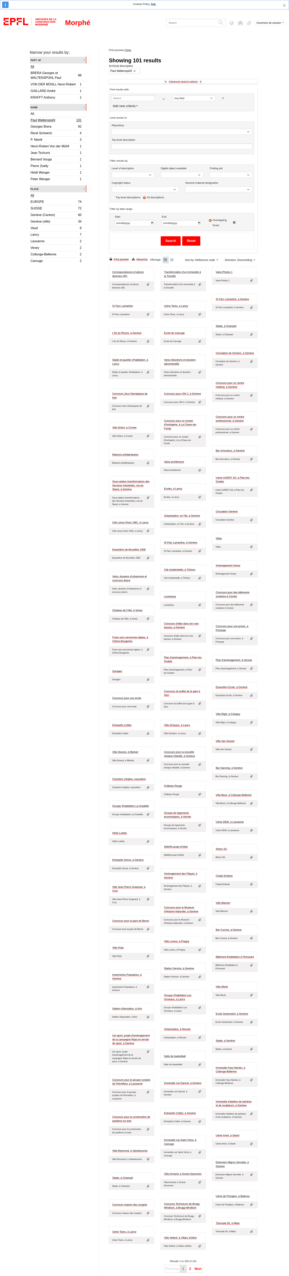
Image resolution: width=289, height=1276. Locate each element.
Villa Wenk (222, 986)
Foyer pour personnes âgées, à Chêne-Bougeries (130, 639)
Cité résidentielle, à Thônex (179, 569)
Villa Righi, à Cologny (228, 713)
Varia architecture (174, 461)
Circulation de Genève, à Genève (235, 353)
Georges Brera (56, 127)
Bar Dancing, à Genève (229, 767)
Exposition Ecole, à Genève (231, 687)
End (164, 216)
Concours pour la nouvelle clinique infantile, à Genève (179, 753)
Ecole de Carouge (174, 332)
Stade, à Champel (226, 325)
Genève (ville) (56, 222)
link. (153, 4)
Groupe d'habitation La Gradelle (130, 805)
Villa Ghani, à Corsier (124, 427)
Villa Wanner (223, 902)
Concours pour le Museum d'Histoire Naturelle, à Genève (181, 909)
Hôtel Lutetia (119, 832)
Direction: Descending (239, 260)
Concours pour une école (126, 698)
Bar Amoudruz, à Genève (230, 450)
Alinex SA (221, 848)
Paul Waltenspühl (56, 120)
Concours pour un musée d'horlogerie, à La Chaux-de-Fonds (180, 424)
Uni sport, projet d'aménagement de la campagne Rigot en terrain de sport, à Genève (131, 1039)
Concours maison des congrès (129, 1204)
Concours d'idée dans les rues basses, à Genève (181, 625)
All (32, 66)
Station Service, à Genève (179, 968)
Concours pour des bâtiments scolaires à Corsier (232, 594)
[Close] (284, 5)
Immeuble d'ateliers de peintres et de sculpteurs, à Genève (233, 1103)
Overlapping (220, 220)
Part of (36, 60)
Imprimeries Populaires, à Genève (126, 976)
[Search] (191, 23)
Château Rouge (173, 785)
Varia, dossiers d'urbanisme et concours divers (129, 578)
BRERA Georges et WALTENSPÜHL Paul (56, 75)
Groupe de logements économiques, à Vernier (177, 814)
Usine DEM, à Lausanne (230, 821)
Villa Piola (118, 947)
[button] (240, 23)
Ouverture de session (269, 22)
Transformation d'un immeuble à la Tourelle (182, 274)
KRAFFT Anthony (56, 98)
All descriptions (155, 197)
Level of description (123, 168)
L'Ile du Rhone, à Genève (126, 332)
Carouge (56, 261)
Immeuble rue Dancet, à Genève (182, 1083)
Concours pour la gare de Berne (130, 920)
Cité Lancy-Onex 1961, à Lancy (130, 522)
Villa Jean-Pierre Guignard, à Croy (128, 888)
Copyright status (121, 182)
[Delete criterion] (223, 98)
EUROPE (56, 202)
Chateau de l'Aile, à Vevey (127, 610)
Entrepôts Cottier (122, 725)
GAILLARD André (56, 91)
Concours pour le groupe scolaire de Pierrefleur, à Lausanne (131, 1081)
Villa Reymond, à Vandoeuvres (129, 1150)
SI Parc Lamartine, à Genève (232, 299)
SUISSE (56, 209)
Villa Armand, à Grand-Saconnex (182, 1173)
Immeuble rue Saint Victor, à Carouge (180, 1141)
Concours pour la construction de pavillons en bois (131, 1118)
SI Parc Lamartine (122, 305)
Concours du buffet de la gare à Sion (182, 693)
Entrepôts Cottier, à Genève (180, 1113)
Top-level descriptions (128, 197)
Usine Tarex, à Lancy (176, 305)
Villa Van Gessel (225, 741)
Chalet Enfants (224, 875)
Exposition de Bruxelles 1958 (129, 549)
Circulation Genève (227, 511)
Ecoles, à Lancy (173, 488)
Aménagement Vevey (228, 565)
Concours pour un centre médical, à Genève (230, 384)
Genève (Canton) (56, 215)
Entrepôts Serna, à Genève (128, 859)
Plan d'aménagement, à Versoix (234, 660)
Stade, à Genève (225, 1040)
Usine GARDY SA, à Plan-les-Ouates (233, 479)
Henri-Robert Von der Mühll (56, 147)
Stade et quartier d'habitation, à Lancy (130, 361)
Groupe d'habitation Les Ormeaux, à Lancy (177, 997)
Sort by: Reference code (200, 260)
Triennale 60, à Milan (228, 1223)
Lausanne (56, 242)
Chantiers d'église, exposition (129, 779)
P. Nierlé (56, 140)
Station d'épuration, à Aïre (127, 1008)
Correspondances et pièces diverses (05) (128, 274)
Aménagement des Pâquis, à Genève (180, 875)
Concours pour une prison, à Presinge (232, 628)
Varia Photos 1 (224, 272)
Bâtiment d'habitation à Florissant (235, 956)
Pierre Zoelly (56, 166)
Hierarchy (139, 259)
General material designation (201, 182)
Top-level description (123, 139)
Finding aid (216, 168)
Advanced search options (183, 81)
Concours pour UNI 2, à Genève (182, 393)
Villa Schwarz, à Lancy (177, 725)
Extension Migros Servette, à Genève (232, 1164)
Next (198, 1268)
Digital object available (173, 168)
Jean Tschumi (56, 153)
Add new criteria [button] (124, 106)
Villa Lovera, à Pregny (176, 941)
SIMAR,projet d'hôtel (176, 846)
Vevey (56, 248)
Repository (118, 125)
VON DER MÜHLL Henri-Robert (56, 85)
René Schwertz (56, 134)
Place (35, 189)
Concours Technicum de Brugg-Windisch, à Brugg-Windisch (182, 1205)
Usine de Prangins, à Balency (233, 1196)
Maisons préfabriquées (125, 454)
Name (34, 107)
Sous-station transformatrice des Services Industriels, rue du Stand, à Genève (130, 485)
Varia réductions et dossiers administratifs (180, 361)
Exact (216, 225)
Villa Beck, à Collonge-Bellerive (233, 794)
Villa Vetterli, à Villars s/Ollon (180, 1237)
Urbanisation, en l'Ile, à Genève (182, 515)
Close (128, 50)
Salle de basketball (175, 1056)
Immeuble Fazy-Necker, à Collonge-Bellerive (230, 1069)
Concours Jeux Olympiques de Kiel (129, 395)
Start (117, 216)
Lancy (56, 235)
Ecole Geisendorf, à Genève (232, 1013)
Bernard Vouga (56, 160)
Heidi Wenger (56, 173)
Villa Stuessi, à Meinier (125, 751)
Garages (117, 671)
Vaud (56, 229)
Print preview (119, 259)
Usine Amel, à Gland (227, 1135)
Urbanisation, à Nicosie (177, 1029)
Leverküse (170, 596)
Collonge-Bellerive (56, 255)
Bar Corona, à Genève (228, 929)
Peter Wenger (56, 179)
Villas (219, 538)
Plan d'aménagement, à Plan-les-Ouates (183, 659)
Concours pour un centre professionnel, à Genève (230, 418)
